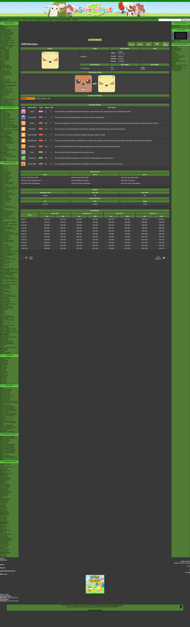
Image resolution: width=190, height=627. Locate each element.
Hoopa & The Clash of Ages (7, 421)
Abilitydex (2, 64)
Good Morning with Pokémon (7, 149)
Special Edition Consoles (6, 341)
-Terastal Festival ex (5, 538)
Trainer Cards (3, 468)
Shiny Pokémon (4, 135)
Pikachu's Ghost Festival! (6, 446)
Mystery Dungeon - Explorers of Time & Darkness (8, 284)
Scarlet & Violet (4, 169)
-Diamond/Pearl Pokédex (6, 33)
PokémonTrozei (4, 305)
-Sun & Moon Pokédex (6, 37)
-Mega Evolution (4, 480)
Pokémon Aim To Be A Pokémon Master (8, 127)
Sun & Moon (3, 205)
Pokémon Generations (6, 137)
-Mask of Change (4, 544)
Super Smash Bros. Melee (7, 320)
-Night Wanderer (4, 543)
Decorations (174, 53)
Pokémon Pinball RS (5, 301)
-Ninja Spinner (4, 523)
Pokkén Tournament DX (6, 214)
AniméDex (3, 111)
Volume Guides (4, 364)
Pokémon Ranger (4, 302)
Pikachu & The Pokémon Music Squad (8, 458)
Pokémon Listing (175, 48)
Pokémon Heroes (4, 397)
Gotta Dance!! (4, 443)
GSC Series (3, 368)
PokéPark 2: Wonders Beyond (8, 253)
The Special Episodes (6, 132)
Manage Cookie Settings (115, 605)
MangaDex (3, 359)
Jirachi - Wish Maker (5, 398)
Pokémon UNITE (4, 179)
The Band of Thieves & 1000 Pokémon (7, 229)
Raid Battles (3, 472)
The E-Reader (4, 309)
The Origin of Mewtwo (6, 389)
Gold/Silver (3, 313)
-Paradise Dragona (5, 540)
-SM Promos (3, 518)
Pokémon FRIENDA (5, 353)
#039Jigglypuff (158, 258)
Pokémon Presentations (6, 91)
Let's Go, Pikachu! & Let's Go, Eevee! (8, 208)
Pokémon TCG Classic (6, 473)
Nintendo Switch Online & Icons (8, 347)
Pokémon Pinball (4, 327)
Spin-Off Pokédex (4, 65)
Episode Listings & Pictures (7, 110)
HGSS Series (3, 376)
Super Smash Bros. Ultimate (7, 218)
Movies (9, 385)
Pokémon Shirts (4, 94)
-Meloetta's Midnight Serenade (8, 414)
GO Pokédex (49, 19)
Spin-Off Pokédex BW (6, 68)
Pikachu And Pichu (5, 439)
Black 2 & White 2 (5, 245)
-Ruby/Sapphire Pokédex (6, 32)
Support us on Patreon (95, 610)
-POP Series (3, 521)
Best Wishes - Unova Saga (7, 122)
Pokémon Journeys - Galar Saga (8, 125)
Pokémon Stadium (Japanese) (8, 329)
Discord (30, 19)
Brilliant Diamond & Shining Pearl (9, 187)
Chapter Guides (4, 363)
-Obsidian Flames (5, 498)
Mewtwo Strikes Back (5, 390)
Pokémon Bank (4, 223)
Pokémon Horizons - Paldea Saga (9, 129)
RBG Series (3, 365)
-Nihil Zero (3, 525)
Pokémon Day (4, 90)
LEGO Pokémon (4, 93)
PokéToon (2, 144)
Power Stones (175, 54)
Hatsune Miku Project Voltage (8, 85)
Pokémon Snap (4, 326)
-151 (1, 497)
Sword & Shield (4, 186)
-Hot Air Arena (4, 535)
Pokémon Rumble (5, 271)
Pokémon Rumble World (6, 232)
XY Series (2, 380)
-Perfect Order (4, 476)
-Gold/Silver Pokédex (5, 31)
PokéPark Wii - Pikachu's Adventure (6, 275)
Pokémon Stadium (5, 330)
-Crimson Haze (4, 546)
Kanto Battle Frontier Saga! (7, 119)
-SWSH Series (4, 502)
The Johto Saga (4, 116)
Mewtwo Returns (4, 394)
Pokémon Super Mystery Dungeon (9, 234)
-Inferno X (2, 527)
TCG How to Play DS (5, 261)
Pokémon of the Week (6, 74)
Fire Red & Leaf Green (6, 292)
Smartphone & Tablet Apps (7, 343)
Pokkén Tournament (5, 238)
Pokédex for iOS (4, 263)
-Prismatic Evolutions (5, 486)
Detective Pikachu (5, 215)
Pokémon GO (3, 175)
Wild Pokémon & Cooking (178, 56)
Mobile (173, 41)
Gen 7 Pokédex (165, 44)
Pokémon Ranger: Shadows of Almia (8, 282)
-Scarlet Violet (4, 501)
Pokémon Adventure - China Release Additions (178, 68)
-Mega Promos (4, 514)
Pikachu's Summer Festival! (7, 444)
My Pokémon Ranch (5, 286)
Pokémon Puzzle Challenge (7, 317)
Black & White (4, 244)
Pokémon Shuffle (4, 231)
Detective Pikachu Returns (7, 182)
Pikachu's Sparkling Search (7, 451)
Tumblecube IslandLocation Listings (176, 50)
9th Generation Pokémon (6, 102)
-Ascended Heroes (5, 477)
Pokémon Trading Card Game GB (9, 331)
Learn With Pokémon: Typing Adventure (7, 259)
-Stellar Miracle (4, 542)
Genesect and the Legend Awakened (7, 416)
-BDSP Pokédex (4, 41)
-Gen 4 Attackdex (4, 53)
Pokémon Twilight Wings (6, 139)
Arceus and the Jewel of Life (7, 408)
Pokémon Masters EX (6, 178)
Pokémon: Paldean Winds (7, 143)
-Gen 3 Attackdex (4, 52)
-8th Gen (2, 77)
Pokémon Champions (5, 171)
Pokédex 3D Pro (4, 257)
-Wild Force (3, 547)
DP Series (2, 373)
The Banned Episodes (6, 133)
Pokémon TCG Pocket (6, 183)
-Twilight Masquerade (5, 492)
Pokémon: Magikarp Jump (7, 211)
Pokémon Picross (4, 235)
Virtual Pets (3, 345)
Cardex (2, 69)
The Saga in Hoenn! (5, 118)
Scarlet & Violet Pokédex (63, 19)
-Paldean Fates (4, 494)
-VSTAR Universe (4, 550)
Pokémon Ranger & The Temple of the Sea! (9, 403)
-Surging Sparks (4, 488)
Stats (148, 44)
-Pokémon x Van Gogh (6, 89)
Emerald (2, 293)
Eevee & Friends (4, 455)
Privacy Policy (101, 605)
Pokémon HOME (4, 190)
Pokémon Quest (4, 216)
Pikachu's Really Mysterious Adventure (7, 453)
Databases (9, 23)
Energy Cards (3, 469)
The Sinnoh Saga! (5, 120)
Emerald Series (4, 372)
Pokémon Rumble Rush (6, 212)
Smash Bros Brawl (5, 288)
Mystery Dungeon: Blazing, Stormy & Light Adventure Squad (9, 273)
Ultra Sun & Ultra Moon (6, 206)
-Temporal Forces (4, 493)
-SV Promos (3, 515)
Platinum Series (4, 375)
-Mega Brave (3, 529)
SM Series (3, 383)
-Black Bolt (3, 481)
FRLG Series (3, 371)
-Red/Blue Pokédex (5, 29)
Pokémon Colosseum (5, 294)
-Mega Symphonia (5, 530)
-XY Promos (3, 519)
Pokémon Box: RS (5, 300)
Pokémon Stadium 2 (5, 316)
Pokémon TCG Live (5, 202)
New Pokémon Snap (5, 199)
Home (12, 19)
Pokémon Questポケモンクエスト (176, 26)
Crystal (2, 314)
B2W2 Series (3, 379)
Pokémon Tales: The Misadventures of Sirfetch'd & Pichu (8, 156)
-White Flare (3, 482)
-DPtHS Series (4, 507)
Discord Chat (3, 98)
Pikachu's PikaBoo (5, 440)
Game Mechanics (4, 72)
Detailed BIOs (4, 362)
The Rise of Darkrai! (5, 405)
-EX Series (3, 509)
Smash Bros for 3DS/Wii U (7, 240)
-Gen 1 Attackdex (4, 49)
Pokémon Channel (5, 298)
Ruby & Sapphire (4, 290)
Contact (24, 19)
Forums (17, 19)
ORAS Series (3, 381)
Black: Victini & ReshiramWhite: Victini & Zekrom (8, 411)
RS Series (3, 369)
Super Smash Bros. (5, 333)
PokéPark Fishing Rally (6, 308)
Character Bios (4, 112)
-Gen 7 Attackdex (4, 57)
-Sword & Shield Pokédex (7, 40)
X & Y (1, 220)
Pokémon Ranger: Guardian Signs (9, 269)
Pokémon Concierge (5, 153)
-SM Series (3, 503)
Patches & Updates (176, 66)
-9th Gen (2, 76)
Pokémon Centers (5, 81)
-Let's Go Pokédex (5, 39)
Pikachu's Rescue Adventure (7, 438)
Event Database (4, 101)
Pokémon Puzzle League (6, 325)
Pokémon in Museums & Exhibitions (6, 87)
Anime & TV (9, 107)
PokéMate (3, 310)
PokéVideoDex (4, 148)
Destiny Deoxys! (4, 400)
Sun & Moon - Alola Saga (6, 124)
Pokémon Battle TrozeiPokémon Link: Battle (8, 225)
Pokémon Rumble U (5, 249)
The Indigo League (5, 114)
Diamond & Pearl (4, 265)
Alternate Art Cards (5, 470)
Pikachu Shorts (9, 434)
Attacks (140, 44)
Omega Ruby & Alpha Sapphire (8, 222)
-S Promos (3, 555)
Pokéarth (75, 19)
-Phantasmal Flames (5, 478)
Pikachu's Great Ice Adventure (8, 450)
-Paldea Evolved (4, 500)
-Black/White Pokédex (6, 35)
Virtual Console (4, 339)
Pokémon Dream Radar (6, 247)
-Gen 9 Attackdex (4, 60)
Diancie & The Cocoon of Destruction (6, 419)
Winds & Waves (4, 166)
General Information (5, 358)
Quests (173, 64)
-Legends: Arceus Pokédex (7, 42)
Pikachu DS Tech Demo (6, 306)
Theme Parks (3, 95)
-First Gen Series (4, 511)
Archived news (4, 27)
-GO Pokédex (3, 44)
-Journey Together (5, 485)
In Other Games (4, 338)
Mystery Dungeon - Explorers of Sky (8, 279)
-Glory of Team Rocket (6, 534)
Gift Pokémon (175, 58)
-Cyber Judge (3, 548)
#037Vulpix (31, 258)
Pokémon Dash (4, 297)
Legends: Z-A (3, 170)
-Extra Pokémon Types (6, 466)
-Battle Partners (4, 537)
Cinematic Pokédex (5, 70)
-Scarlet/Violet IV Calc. (6, 73)
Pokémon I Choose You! (6, 425)
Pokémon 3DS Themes (6, 342)
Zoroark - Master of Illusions (7, 409)
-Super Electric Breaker (6, 539)
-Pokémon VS (4, 551)
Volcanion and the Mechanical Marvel (8, 423)
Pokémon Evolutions (5, 140)
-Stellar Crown (4, 489)
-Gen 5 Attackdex (4, 54)
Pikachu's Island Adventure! (7, 447)
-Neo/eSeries (3, 510)
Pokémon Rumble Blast (6, 255)
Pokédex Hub (39, 19)
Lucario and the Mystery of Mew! (8, 401)
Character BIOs (4, 360)
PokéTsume (3, 160)
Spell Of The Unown (5, 393)
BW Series (3, 377)
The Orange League (5, 115)
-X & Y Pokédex (4, 36)
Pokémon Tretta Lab (5, 248)
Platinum (2, 267)
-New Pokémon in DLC (6, 103)
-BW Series (3, 506)
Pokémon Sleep (4, 181)
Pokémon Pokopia (5, 173)
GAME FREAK (185, 561)
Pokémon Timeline (5, 79)
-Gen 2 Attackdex (4, 50)
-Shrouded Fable (4, 490)
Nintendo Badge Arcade (6, 242)
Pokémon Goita (4, 350)
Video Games (9, 163)
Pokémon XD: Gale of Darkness (8, 296)
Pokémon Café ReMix (6, 177)
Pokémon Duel (4, 239)
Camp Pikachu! (4, 442)
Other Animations (4, 151)
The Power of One (5, 392)
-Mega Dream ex (4, 526)
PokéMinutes (3, 147)
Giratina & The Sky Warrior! (7, 406)
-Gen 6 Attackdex (4, 56)
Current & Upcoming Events (7, 99)
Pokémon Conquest (5, 252)
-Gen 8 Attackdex (4, 58)
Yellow (2, 323)
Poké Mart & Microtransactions (179, 65)
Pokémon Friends (5, 174)
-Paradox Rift (3, 496)
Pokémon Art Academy (6, 227)
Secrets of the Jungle (5, 429)
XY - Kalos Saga (4, 123)
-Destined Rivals (4, 484)
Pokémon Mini (4, 318)
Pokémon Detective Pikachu (7, 431)
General (131, 44)
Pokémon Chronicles (5, 131)
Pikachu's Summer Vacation (7, 436)
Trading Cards (9, 461)
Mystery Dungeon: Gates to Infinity (9, 251)
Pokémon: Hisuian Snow (6, 141)
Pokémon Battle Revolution (7, 277)
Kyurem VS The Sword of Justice (9, 413)
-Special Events (177, 70)
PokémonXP (3, 83)
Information (174, 46)
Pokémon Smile (4, 197)
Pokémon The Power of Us (7, 426)
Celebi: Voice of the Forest (7, 396)
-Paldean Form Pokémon (6, 105)
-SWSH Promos (4, 517)
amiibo (2, 346)
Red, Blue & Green (5, 322)
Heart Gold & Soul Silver (6, 268)
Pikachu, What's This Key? (7, 456)
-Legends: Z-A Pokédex (6, 46)
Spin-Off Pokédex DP (5, 66)
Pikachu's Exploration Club (7, 448)
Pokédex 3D (3, 256)
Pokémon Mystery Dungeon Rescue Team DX (7, 195)
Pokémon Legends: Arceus (7, 189)
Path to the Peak (4, 145)
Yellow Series (3, 367)
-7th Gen (2, 78)
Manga (9, 355)
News (1, 25)
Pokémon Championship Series (8, 82)
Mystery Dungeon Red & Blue (8, 304)
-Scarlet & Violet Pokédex (7, 45)
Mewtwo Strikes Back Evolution (8, 427)
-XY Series (3, 505)
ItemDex (2, 61)
